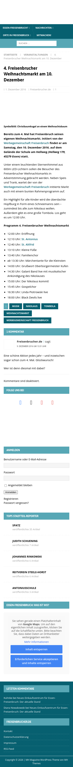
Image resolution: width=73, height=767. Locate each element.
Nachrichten (44, 27)
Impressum (10, 743)
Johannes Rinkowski (27, 556)
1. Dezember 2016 (16, 89)
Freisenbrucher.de (40, 89)
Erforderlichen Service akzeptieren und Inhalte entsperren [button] (36, 661)
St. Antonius (29, 239)
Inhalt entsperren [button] (36, 649)
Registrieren (11, 498)
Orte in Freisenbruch (16, 35)
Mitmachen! (44, 35)
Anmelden (10, 492)
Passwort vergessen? (16, 503)
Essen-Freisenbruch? (15, 27)
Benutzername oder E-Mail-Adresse (25, 459)
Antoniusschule (24, 588)
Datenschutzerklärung (16, 737)
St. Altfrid (27, 244)
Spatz (16, 525)
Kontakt (8, 731)
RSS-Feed (9, 748)
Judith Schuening (25, 541)
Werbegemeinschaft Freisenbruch (26, 143)
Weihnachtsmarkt (17, 313)
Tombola (49, 306)
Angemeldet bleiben (20, 485)
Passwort (9, 472)
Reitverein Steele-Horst (29, 572)
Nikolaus (31, 306)
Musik (15, 306)
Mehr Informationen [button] (36, 642)
